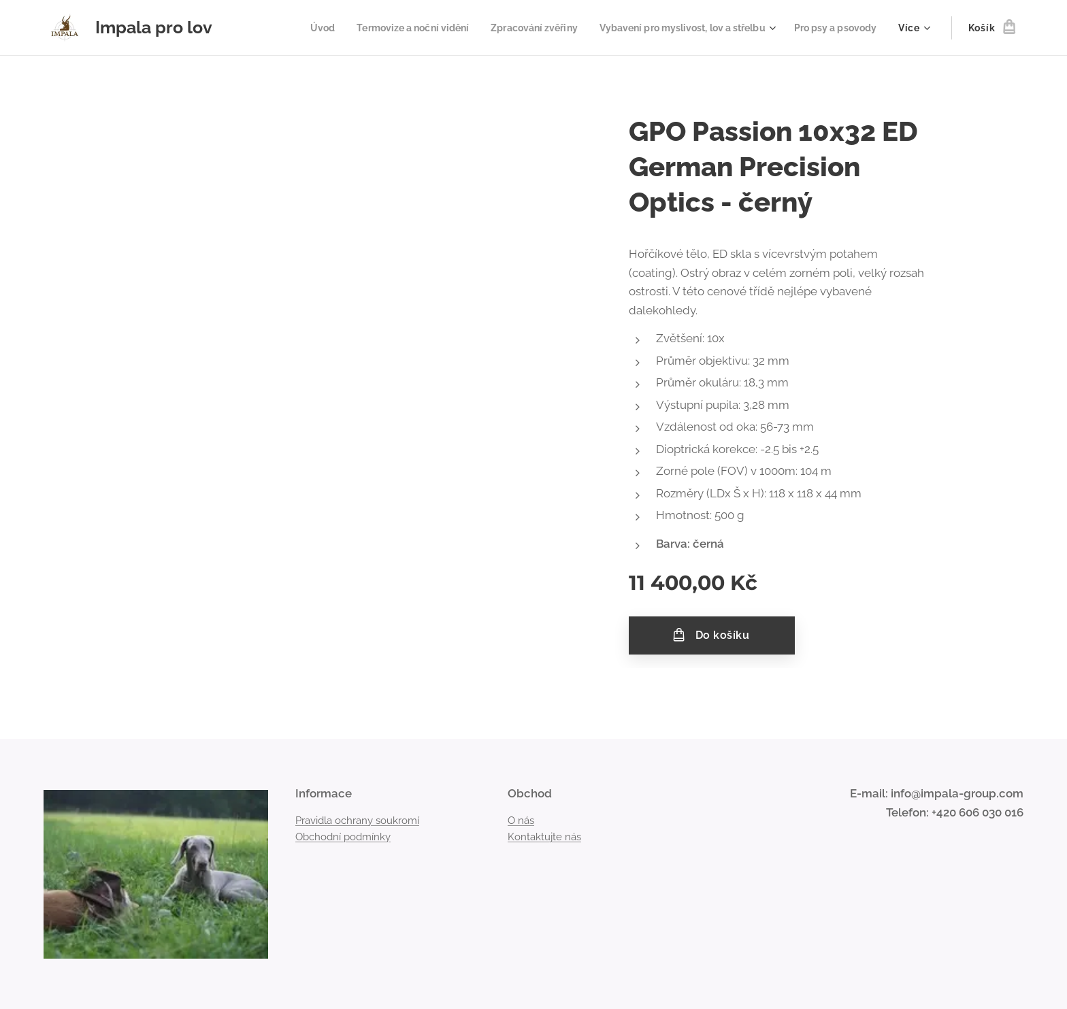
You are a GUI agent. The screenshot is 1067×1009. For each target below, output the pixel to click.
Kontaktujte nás (544, 837)
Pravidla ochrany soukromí (357, 820)
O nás (521, 820)
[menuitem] (285, 28)
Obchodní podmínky (343, 837)
